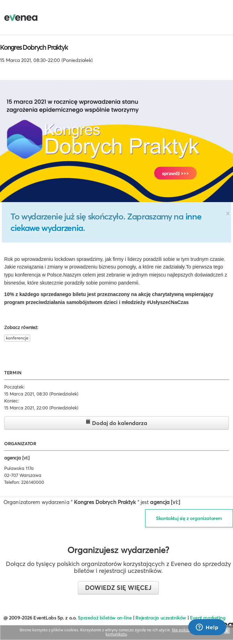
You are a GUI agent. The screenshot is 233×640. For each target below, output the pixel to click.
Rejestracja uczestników (160, 618)
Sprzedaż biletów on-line (105, 618)
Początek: (14, 387)
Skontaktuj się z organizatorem (189, 518)
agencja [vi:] (17, 458)
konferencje (17, 338)
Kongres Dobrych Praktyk (33, 47)
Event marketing (208, 618)
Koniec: (11, 400)
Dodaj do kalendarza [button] (116, 422)
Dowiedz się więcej (118, 588)
